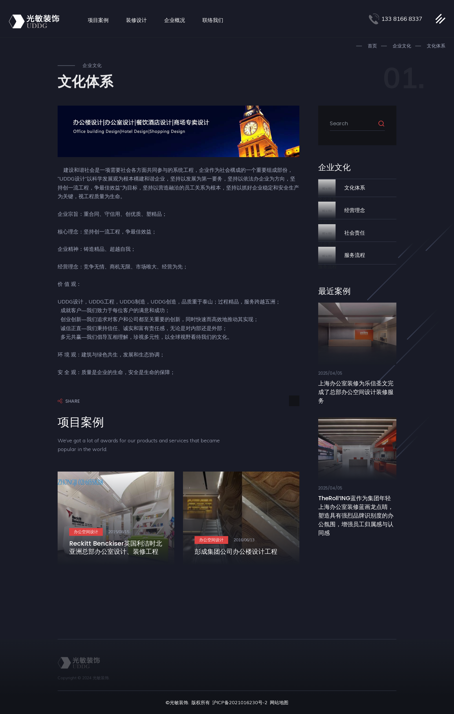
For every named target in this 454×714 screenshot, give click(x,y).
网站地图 (279, 702)
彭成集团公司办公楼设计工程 (236, 551)
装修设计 (136, 20)
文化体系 (436, 45)
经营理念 (354, 210)
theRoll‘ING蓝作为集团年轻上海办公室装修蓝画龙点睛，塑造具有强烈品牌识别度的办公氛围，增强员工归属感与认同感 (355, 515)
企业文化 (402, 45)
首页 (372, 45)
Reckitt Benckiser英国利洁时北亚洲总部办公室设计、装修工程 (115, 547)
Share (69, 401)
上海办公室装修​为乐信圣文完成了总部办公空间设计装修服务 (355, 392)
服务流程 (354, 255)
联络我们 (212, 20)
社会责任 (354, 232)
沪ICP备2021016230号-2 (240, 702)
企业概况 (174, 20)
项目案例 (98, 20)
